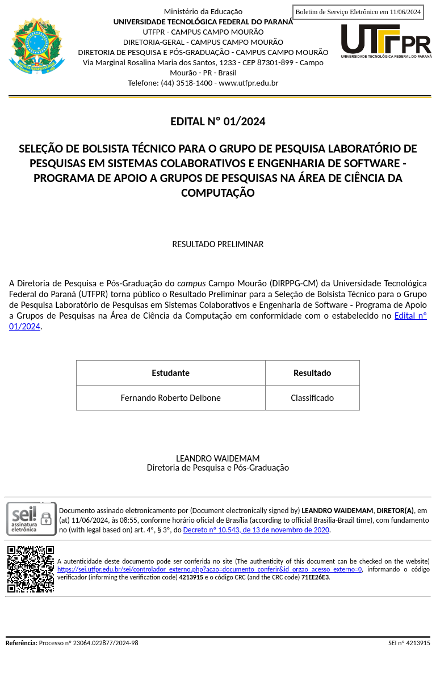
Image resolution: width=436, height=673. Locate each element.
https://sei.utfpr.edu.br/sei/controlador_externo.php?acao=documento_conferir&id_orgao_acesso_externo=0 (209, 569)
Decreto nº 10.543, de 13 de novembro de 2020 (256, 530)
